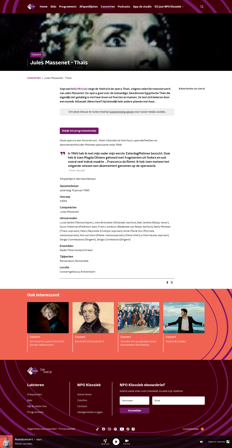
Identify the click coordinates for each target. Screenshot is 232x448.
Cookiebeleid (191, 429)
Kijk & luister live (37, 406)
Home (43, 6)
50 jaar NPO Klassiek (169, 6)
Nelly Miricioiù (79, 89)
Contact (82, 406)
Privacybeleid (67, 429)
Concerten (108, 6)
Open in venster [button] (218, 441)
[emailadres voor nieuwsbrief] (178, 400)
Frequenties (34, 394)
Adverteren (84, 394)
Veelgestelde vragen (90, 412)
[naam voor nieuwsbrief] (134, 400)
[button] (105, 442)
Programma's (67, 6)
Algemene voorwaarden (42, 429)
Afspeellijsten (88, 6)
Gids (53, 6)
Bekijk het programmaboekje (79, 131)
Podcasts (124, 6)
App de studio (142, 6)
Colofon (82, 400)
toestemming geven (121, 112)
